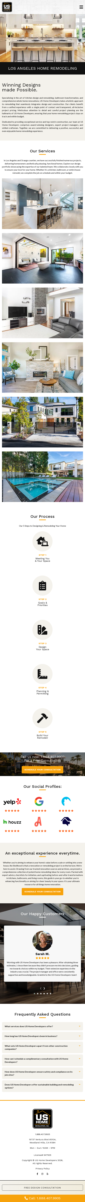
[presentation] (41, 988)
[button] (34, 993)
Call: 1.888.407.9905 (42, 1198)
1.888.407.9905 (52, 757)
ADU (42, 367)
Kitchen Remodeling (42, 204)
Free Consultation (47, 760)
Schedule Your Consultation (42, 769)
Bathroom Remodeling (42, 258)
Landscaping (42, 477)
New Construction (42, 422)
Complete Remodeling (42, 313)
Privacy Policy (43, 1168)
